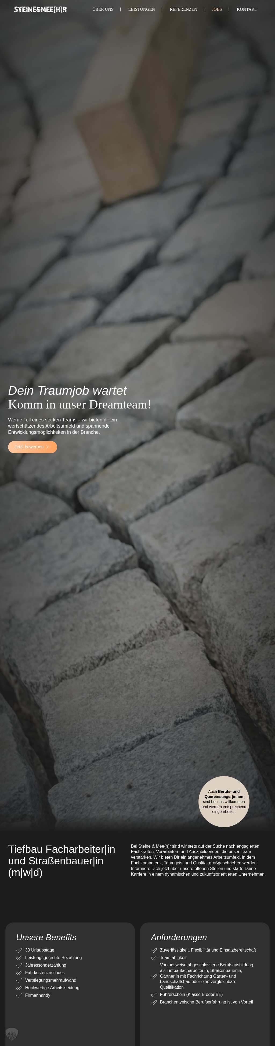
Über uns (103, 9)
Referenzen (183, 9)
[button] (12, 1034)
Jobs (217, 9)
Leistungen (141, 9)
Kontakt (247, 9)
